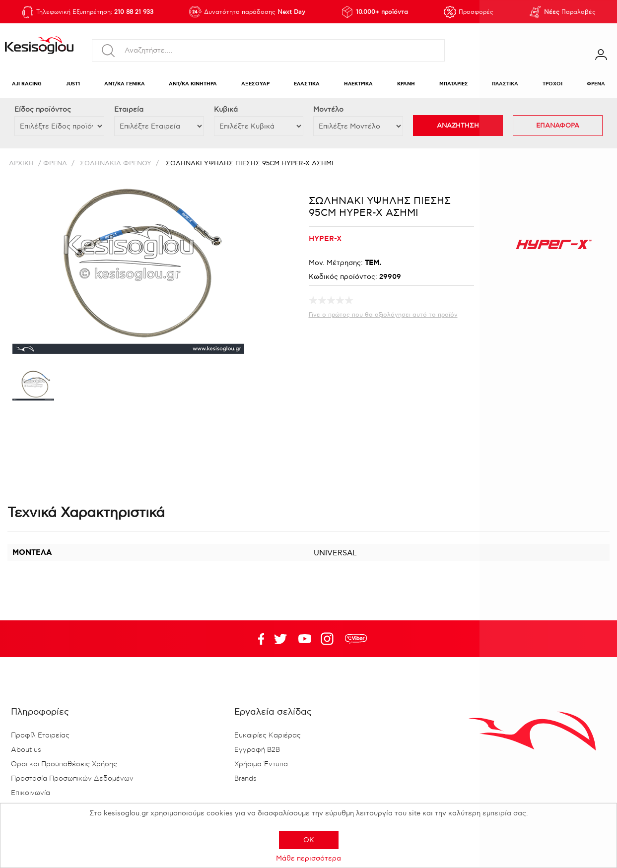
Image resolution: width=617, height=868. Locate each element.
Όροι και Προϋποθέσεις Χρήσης (64, 764)
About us (26, 750)
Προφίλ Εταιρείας (40, 735)
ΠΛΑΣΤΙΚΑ (505, 84)
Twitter (304, 638)
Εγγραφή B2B (257, 750)
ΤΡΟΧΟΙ (552, 84)
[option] (33, 387)
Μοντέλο (328, 109)
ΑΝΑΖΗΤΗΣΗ (458, 126)
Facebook (256, 638)
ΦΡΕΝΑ (596, 84)
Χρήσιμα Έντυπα (261, 764)
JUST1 (73, 84)
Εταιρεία (128, 109)
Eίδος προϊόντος (42, 109)
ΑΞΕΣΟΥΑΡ (255, 84)
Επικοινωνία (30, 793)
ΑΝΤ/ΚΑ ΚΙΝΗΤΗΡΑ (193, 84)
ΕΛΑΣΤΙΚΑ (307, 84)
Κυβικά (226, 109)
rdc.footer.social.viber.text (356, 638)
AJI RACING (27, 84)
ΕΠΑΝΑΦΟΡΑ (557, 126)
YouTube (280, 638)
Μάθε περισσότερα (308, 858)
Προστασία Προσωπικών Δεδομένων (72, 779)
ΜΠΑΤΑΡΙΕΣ (453, 84)
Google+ (329, 638)
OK (308, 840)
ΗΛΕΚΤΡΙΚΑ (358, 84)
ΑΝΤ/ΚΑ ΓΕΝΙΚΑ (124, 84)
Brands (245, 779)
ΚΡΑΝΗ (406, 84)
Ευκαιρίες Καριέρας (267, 735)
